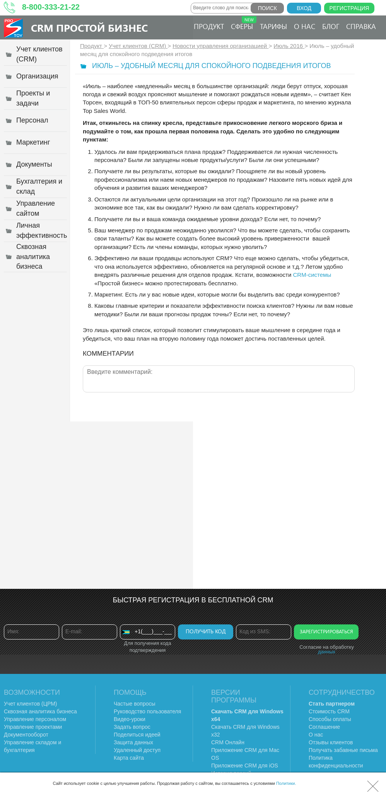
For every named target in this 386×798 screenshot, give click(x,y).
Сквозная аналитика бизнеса (40, 711)
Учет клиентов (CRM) (138, 46)
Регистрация (349, 8)
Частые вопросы (134, 704)
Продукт (209, 26)
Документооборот (26, 735)
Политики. (286, 783)
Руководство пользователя (147, 711)
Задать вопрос (132, 727)
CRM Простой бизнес (89, 27)
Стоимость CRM (329, 711)
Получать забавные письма (343, 750)
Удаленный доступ (137, 750)
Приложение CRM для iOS (244, 765)
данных (326, 652)
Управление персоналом (35, 719)
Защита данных (133, 742)
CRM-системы (312, 274)
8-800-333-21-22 (51, 7)
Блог (330, 26)
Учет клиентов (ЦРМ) (30, 704)
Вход (304, 8)
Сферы (243, 23)
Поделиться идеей (137, 735)
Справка (361, 26)
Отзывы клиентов (331, 742)
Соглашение (324, 727)
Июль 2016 (288, 46)
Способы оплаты (330, 719)
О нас (304, 26)
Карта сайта (129, 758)
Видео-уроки (129, 719)
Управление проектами (33, 727)
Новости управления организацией (220, 46)
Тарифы (273, 26)
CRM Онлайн (227, 742)
